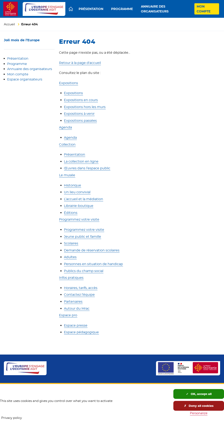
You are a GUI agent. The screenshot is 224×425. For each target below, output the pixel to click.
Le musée (67, 175)
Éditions (70, 213)
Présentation (17, 58)
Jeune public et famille (82, 237)
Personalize (198, 413)
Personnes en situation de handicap (93, 264)
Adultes (70, 257)
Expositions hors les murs (85, 107)
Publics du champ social (83, 271)
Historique (72, 185)
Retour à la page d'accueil (80, 63)
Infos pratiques (71, 278)
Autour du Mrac (76, 308)
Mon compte (17, 74)
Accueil (9, 24)
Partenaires (73, 301)
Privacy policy (11, 418)
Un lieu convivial (77, 192)
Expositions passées (80, 121)
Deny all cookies (199, 406)
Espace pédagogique (81, 332)
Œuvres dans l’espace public (87, 168)
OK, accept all (199, 394)
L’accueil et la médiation (83, 199)
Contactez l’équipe (79, 295)
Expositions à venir (79, 114)
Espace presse (75, 325)
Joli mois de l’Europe (22, 40)
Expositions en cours (81, 100)
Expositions (68, 83)
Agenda (65, 127)
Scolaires (71, 243)
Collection (67, 144)
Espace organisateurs (24, 79)
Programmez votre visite (79, 219)
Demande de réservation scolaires (91, 250)
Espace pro (68, 315)
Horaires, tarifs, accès (80, 288)
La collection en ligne (81, 161)
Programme (17, 64)
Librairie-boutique (78, 206)
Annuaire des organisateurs (29, 69)
